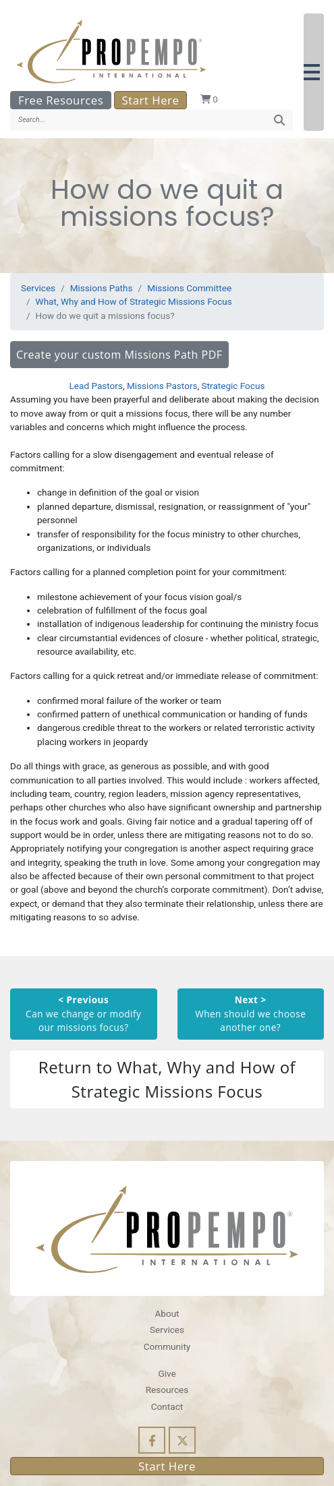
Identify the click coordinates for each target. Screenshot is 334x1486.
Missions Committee (189, 288)
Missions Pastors (162, 385)
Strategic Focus (233, 385)
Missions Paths (101, 288)
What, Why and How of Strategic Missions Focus (134, 301)
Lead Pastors (96, 385)
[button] (314, 72)
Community (167, 1346)
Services (38, 288)
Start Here (150, 100)
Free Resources (60, 100)
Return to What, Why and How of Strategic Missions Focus (167, 1079)
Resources (167, 1389)
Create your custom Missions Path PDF (119, 354)
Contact (167, 1406)
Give (166, 1373)
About (167, 1313)
